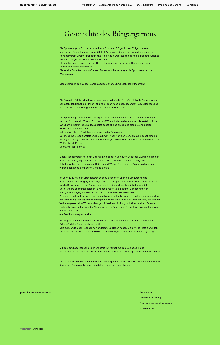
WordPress (38, 329)
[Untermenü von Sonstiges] (199, 5)
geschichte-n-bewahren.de (38, 4)
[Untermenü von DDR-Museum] (154, 5)
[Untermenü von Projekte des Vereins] (182, 5)
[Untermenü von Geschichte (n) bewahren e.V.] (133, 5)
